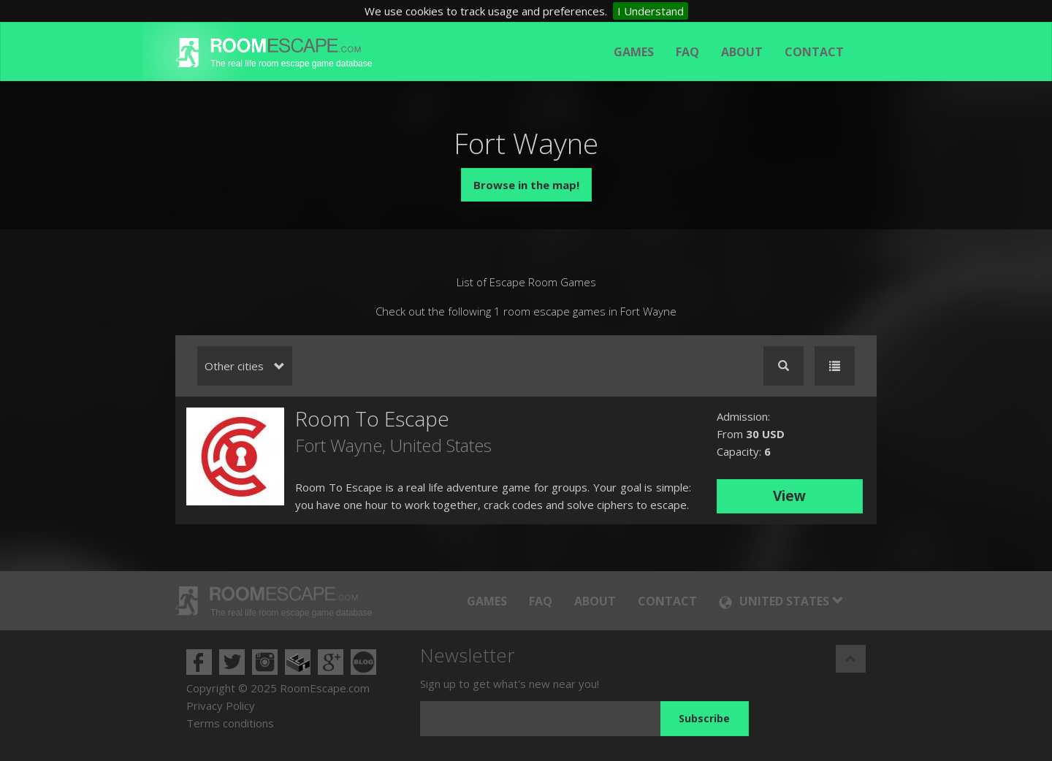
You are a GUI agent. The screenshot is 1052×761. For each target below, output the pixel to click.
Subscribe (704, 718)
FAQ (687, 52)
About (742, 52)
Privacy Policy (220, 705)
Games (634, 52)
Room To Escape (372, 418)
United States (441, 445)
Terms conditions (230, 723)
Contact (814, 52)
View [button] (789, 495)
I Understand (650, 11)
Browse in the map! (526, 184)
